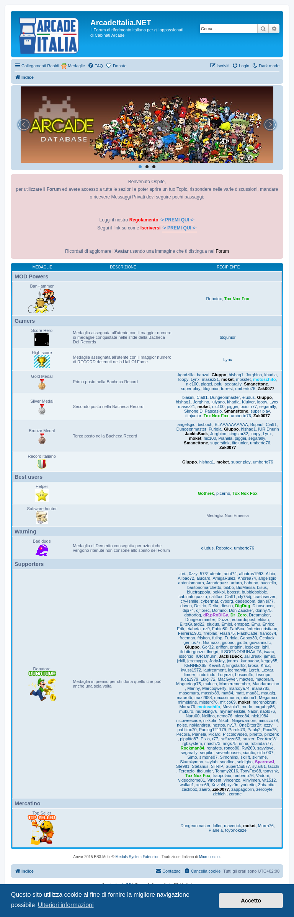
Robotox (214, 298)
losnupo (263, 674)
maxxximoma (226, 697)
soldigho (245, 761)
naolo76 (267, 711)
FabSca (237, 628)
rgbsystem (192, 743)
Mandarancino (265, 683)
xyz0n (232, 784)
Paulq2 (253, 729)
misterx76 (208, 702)
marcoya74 (239, 688)
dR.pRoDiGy (215, 615)
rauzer (248, 739)
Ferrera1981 (189, 633)
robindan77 (261, 743)
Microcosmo (209, 857)
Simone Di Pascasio (203, 411)
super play (191, 388)
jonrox (232, 660)
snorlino (227, 761)
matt (239, 693)
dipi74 (188, 610)
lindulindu (206, 674)
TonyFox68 (250, 771)
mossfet (243, 379)
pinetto (255, 734)
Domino (219, 610)
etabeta (193, 628)
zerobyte (264, 789)
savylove (265, 748)
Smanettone (256, 384)
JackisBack (196, 433)
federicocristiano (262, 628)
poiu (218, 384)
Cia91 (202, 397)
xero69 (202, 784)
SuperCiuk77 (237, 766)
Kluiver (248, 402)
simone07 (208, 757)
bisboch (205, 424)
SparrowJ (264, 761)
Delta (214, 605)
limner (189, 674)
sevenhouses (228, 752)
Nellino (208, 716)
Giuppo (219, 374)
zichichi (220, 794)
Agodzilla (185, 374)
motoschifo (264, 379)
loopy (183, 379)
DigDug (242, 605)
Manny (193, 688)
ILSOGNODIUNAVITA (240, 651)
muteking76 (206, 711)
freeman (187, 638)
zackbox (189, 789)
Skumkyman (191, 761)
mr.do (247, 706)
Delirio (200, 605)
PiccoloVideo (235, 734)
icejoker (252, 647)
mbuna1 (248, 697)
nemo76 (224, 716)
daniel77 (266, 601)
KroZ (265, 665)
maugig (268, 693)
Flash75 (227, 633)
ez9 (206, 628)
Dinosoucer (263, 605)
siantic (249, 752)
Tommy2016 (226, 771)
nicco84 (242, 716)
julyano (218, 402)
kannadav (250, 660)
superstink (219, 443)
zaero (204, 789)
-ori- (183, 573)
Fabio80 (219, 628)
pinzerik (272, 734)
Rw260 (248, 748)
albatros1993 (251, 573)
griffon (221, 647)
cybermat (209, 601)
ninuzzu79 (268, 720)
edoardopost (243, 619)
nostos (218, 725)
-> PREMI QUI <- (177, 220)
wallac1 (187, 784)
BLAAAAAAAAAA (231, 424)
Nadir (253, 711)
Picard (214, 734)
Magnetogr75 (188, 683)
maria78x (260, 688)
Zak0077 (266, 388)
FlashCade (247, 633)
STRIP (217, 766)
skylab (211, 761)
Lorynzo (225, 674)
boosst (233, 592)
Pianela (225, 438)
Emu (256, 624)
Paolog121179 (212, 729)
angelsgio (186, 424)
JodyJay (216, 660)
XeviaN (218, 784)
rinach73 (212, 743)
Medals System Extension (138, 857)
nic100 (192, 384)
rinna (243, 743)
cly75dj (244, 596)
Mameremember (234, 683)
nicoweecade (188, 720)
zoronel (236, 794)
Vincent (214, 780)
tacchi (273, 766)
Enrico (268, 624)
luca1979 (189, 679)
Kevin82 (216, 665)
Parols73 (237, 729)
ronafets (214, 748)
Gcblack (266, 638)
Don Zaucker (241, 610)
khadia (270, 374)
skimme (259, 757)
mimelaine (187, 702)
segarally (233, 384)
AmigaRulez (224, 578)
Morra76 (187, 706)
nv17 (232, 725)
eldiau (263, 619)
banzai (203, 374)
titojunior (228, 337)
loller (217, 825)
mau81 (252, 693)
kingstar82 (238, 433)
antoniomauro (191, 582)
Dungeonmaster (225, 397)
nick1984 (260, 716)
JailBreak (252, 656)
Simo (192, 757)
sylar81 (259, 766)
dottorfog (193, 615)
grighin (236, 647)
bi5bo (229, 587)
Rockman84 (192, 748)
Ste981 (182, 766)
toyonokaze (236, 830)
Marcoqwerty (214, 688)
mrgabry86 (265, 706)
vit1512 (269, 780)
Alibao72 (186, 578)
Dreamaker (259, 615)
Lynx (227, 359)
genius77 (192, 642)
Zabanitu (266, 784)
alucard (203, 578)
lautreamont (214, 670)
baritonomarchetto (204, 587)
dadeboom (245, 601)
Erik (180, 628)
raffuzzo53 (230, 739)
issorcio (186, 656)
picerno (223, 493)
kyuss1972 (191, 670)
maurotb (184, 697)
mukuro (186, 711)
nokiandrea (199, 725)
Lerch (253, 670)
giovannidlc (260, 642)
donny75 (263, 610)
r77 (254, 406)
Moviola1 (230, 706)
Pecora (183, 734)
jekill (181, 660)
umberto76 (245, 388)
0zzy (193, 573)
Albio (270, 573)
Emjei (226, 624)
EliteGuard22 (192, 624)
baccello (268, 582)
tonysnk (270, 771)
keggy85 (269, 660)
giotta (242, 642)
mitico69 (227, 702)
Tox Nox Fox (236, 298)
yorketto (248, 784)
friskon (204, 638)
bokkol (218, 592)
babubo (251, 582)
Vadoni (262, 775)
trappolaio (221, 775)
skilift (245, 757)
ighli (266, 647)
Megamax (268, 697)
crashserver (264, 596)
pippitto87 (189, 739)
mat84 (227, 693)
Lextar (267, 670)
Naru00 (192, 716)
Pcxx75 (270, 729)
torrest (227, 388)
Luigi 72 (208, 679)
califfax (215, 596)
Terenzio (187, 771)
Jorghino (254, 374)
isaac (269, 651)
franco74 (268, 633)
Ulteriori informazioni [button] (66, 905)
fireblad (210, 633)
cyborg (226, 601)
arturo (236, 582)
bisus (262, 587)
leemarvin (237, 670)
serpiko (206, 752)
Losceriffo (244, 674)
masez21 (210, 379)
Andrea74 (247, 578)
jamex (269, 656)
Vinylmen (251, 780)
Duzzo (223, 619)
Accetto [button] (251, 900)
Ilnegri (212, 651)
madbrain (264, 679)
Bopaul (256, 424)
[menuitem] (95, 65)
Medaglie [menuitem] (76, 65)
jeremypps (197, 660)
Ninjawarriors (244, 720)
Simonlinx (229, 757)
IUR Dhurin (268, 429)
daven (186, 605)
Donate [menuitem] (119, 65)
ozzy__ (270, 725)
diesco (226, 605)
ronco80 (231, 748)
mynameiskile (232, 711)
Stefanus (200, 766)
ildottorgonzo (192, 651)
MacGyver (227, 679)
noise (182, 725)
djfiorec (202, 610)
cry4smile (189, 601)
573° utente (210, 573)
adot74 (230, 573)
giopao (228, 642)
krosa (253, 665)
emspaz (241, 624)
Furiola (215, 429)
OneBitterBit (250, 725)
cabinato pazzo (193, 596)
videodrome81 (191, 780)
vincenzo (232, 780)
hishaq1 (236, 374)
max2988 (203, 697)
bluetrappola (199, 592)
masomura (189, 693)
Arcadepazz (217, 582)
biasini (188, 397)
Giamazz (211, 642)
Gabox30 (248, 638)
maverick (232, 825)
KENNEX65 (195, 665)
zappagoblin (242, 789)
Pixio (205, 739)
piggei (206, 384)
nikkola (209, 720)
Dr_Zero (238, 615)
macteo (246, 679)
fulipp (217, 638)
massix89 (210, 693)
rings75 (230, 743)
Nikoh (224, 720)
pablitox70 (186, 729)
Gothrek (206, 493)
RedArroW (266, 739)
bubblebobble (254, 592)
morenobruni (264, 702)
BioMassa (245, 587)
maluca (210, 683)
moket (227, 379)
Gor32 (208, 647)
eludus (248, 397)
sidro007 (265, 752)
